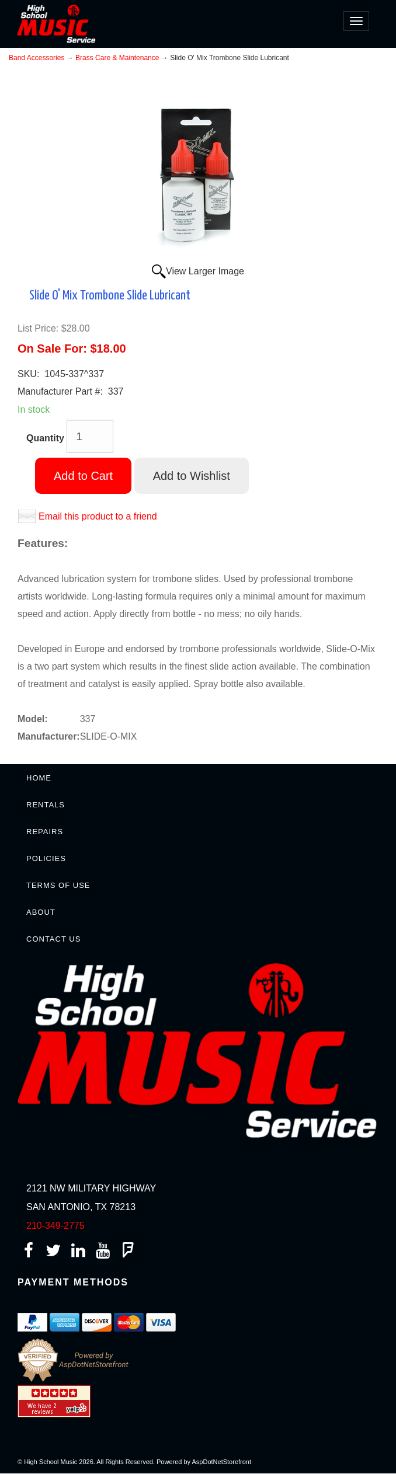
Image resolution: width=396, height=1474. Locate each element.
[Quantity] (90, 436)
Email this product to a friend (98, 516)
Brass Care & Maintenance (117, 58)
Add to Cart (83, 475)
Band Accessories (36, 58)
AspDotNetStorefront (222, 1461)
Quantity (45, 438)
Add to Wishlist (191, 475)
